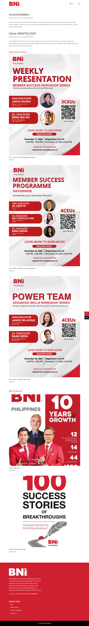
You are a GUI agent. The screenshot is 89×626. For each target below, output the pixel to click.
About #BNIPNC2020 (22, 33)
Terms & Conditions (16, 610)
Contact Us (13, 613)
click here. (34, 594)
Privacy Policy (14, 607)
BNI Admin (14, 18)
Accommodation (19, 14)
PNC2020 (30, 18)
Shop (11, 604)
